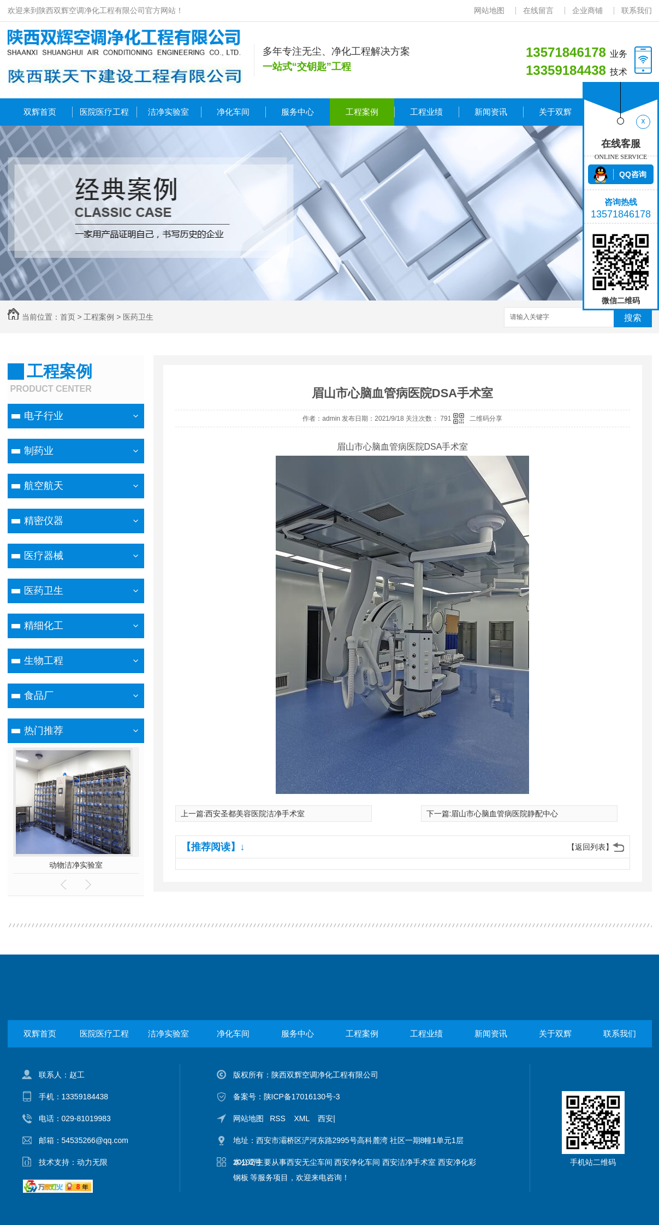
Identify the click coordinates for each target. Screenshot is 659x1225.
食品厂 (39, 695)
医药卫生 (138, 317)
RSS (279, 1118)
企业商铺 (587, 10)
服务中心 (297, 111)
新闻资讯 (490, 111)
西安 (325, 1118)
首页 (67, 317)
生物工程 (43, 660)
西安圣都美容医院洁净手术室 (255, 813)
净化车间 (233, 111)
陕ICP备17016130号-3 (302, 1096)
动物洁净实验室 (76, 865)
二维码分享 (486, 418)
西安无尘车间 (310, 1162)
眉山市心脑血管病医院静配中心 (504, 813)
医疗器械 (43, 555)
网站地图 (489, 10)
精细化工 (43, 625)
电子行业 (43, 415)
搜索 (633, 317)
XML (303, 1118)
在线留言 (538, 10)
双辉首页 (39, 111)
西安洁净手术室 (409, 1162)
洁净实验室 (168, 111)
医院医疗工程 (104, 111)
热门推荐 (43, 730)
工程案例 (362, 111)
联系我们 (636, 10)
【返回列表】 (590, 847)
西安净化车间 (357, 1162)
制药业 (39, 450)
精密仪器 (43, 520)
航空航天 (43, 485)
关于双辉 (555, 111)
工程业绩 (426, 111)
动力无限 (92, 1162)
